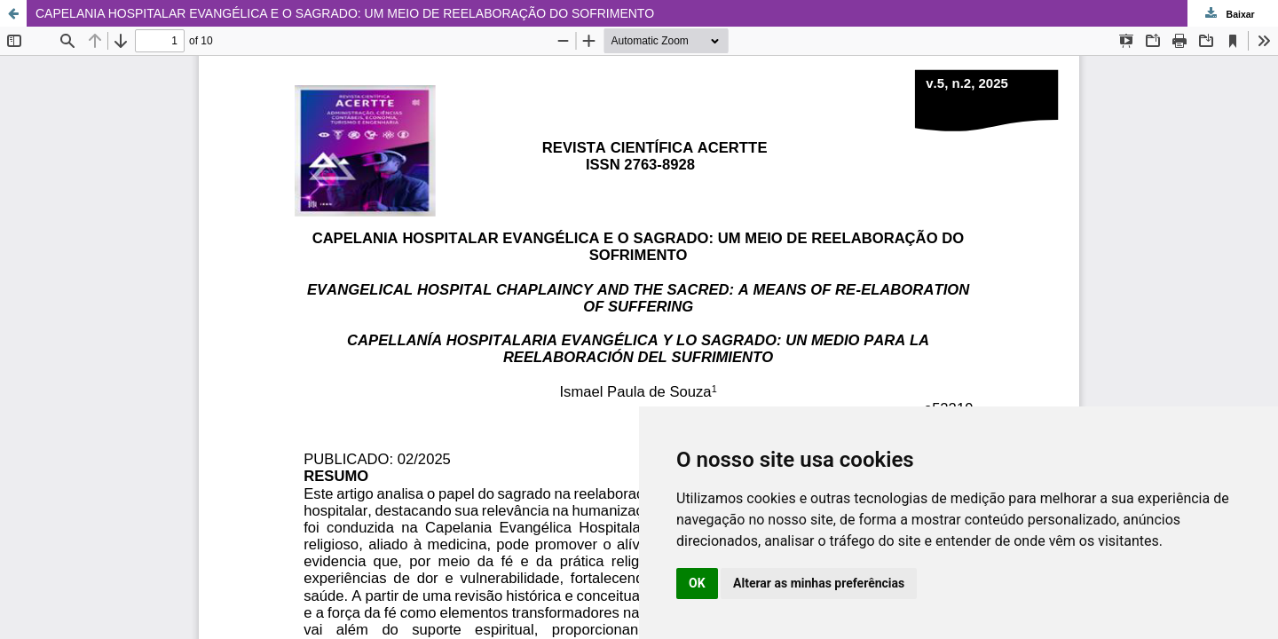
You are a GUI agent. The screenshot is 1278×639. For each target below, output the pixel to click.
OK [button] (697, 583)
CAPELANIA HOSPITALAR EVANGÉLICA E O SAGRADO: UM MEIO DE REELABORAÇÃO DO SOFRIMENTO (345, 13)
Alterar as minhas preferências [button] (818, 583)
